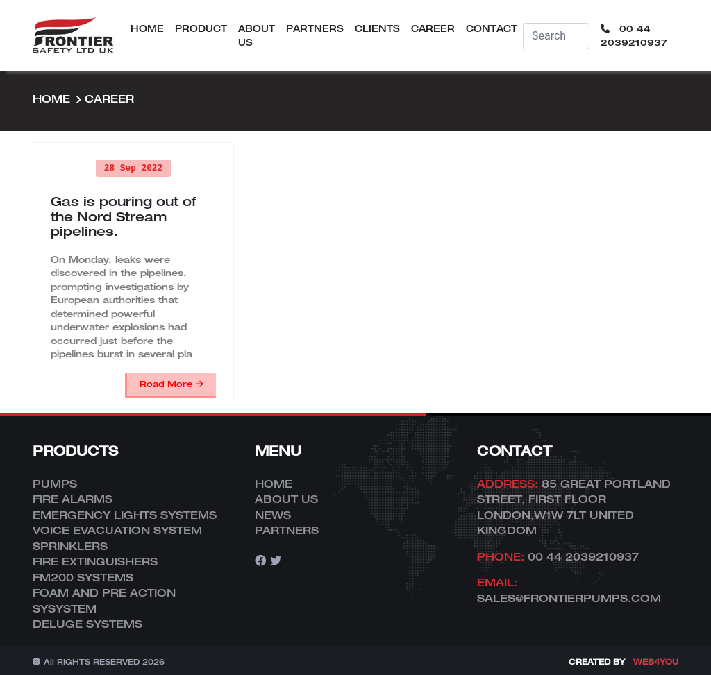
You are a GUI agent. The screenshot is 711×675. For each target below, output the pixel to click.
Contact (491, 28)
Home (147, 28)
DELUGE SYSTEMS (87, 623)
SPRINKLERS (70, 546)
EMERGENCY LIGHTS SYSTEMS (125, 515)
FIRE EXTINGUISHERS (95, 561)
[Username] (556, 36)
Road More (171, 384)
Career (433, 28)
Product (201, 28)
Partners (315, 28)
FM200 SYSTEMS (83, 577)
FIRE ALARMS (72, 499)
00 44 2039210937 (634, 35)
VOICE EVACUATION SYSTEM (117, 530)
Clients (377, 28)
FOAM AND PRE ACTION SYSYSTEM (104, 600)
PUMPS (55, 483)
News (273, 515)
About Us (256, 35)
